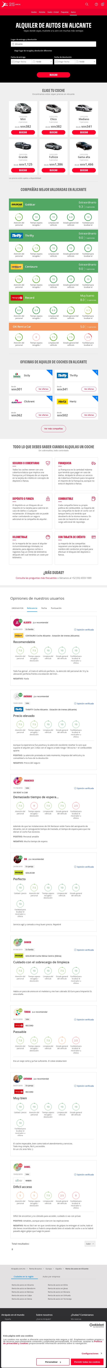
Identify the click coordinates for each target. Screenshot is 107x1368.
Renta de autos (35, 1268)
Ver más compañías (53, 428)
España (59, 1268)
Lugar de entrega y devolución (24, 39)
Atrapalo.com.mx (18, 1268)
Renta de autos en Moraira (59, 1292)
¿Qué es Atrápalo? (43, 1319)
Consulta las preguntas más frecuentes (36, 577)
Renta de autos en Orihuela (59, 1295)
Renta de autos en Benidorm (23, 1288)
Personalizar (53, 1362)
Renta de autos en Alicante (23, 1285)
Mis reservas (76, 1319)
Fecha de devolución (63, 57)
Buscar (53, 75)
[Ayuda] (96, 4)
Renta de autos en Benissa (22, 1292)
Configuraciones (90, 1354)
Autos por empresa (51, 1276)
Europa (49, 1268)
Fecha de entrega (18, 57)
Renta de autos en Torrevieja (59, 1299)
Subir (90, 1244)
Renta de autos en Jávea (58, 1288)
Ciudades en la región (24, 1276)
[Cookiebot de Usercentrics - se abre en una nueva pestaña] (91, 1326)
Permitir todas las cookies (87, 1362)
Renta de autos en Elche (58, 1285)
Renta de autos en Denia (22, 1299)
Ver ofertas (43, 389)
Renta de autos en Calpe (22, 1295)
